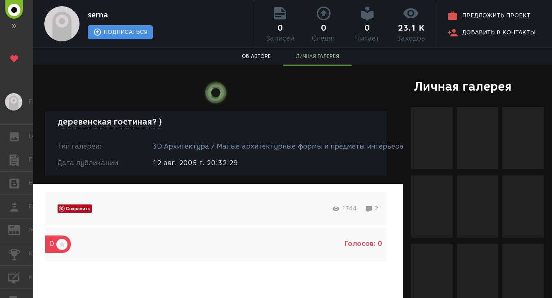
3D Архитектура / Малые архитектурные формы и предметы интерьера (278, 146)
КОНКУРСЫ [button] (18, 253)
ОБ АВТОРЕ (256, 56)
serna (98, 14)
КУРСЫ (18, 276)
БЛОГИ (18, 182)
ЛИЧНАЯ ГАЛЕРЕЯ (317, 56)
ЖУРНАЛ (18, 229)
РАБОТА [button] (18, 206)
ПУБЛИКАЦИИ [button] (18, 159)
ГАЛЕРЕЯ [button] (18, 136)
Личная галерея (462, 86)
